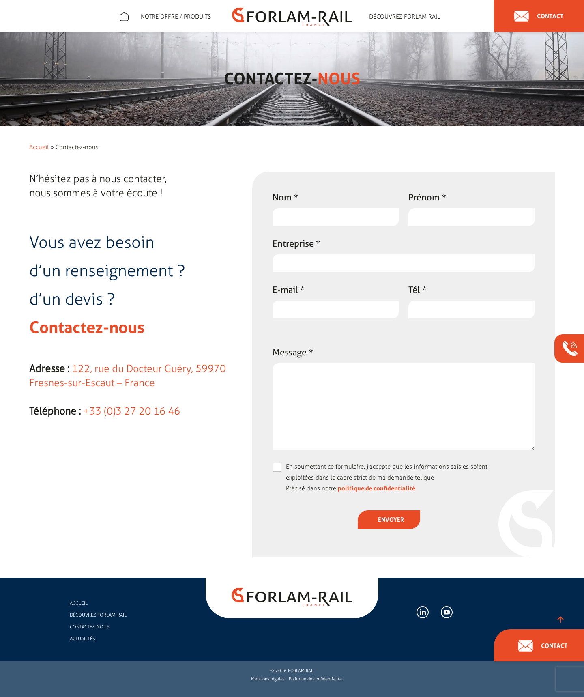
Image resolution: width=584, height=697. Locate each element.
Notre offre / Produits (176, 16)
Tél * (417, 290)
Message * (293, 352)
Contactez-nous (89, 627)
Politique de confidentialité (315, 679)
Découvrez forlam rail (404, 16)
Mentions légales (268, 679)
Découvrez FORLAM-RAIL (98, 615)
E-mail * (289, 290)
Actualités (82, 638)
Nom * (285, 197)
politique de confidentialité (376, 488)
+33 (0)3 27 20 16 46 (131, 411)
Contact (539, 16)
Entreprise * (296, 243)
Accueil (39, 147)
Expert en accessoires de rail (124, 16)
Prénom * (427, 197)
